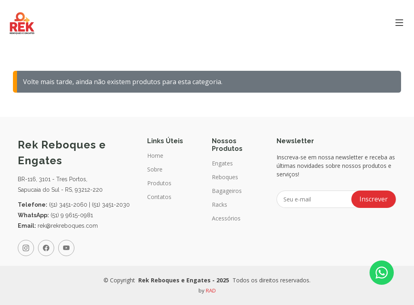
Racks (219, 205)
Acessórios (226, 218)
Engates (222, 163)
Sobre (155, 169)
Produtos (159, 183)
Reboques (225, 177)
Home (155, 156)
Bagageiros (227, 191)
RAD (211, 290)
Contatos (159, 197)
